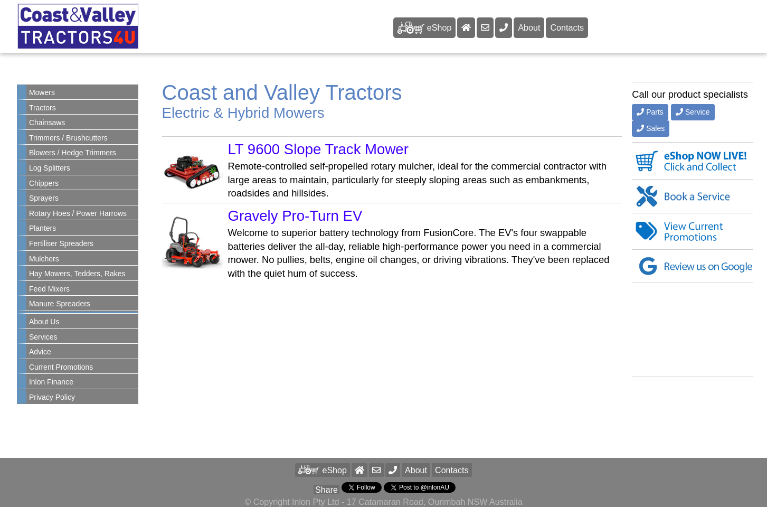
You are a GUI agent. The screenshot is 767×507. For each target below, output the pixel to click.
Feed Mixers (49, 289)
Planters (42, 228)
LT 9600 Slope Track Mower (318, 149)
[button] (392, 470)
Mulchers (44, 259)
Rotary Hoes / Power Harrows (78, 213)
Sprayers (44, 198)
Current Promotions (61, 367)
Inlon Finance (51, 382)
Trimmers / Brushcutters (68, 138)
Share (326, 489)
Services (43, 337)
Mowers (42, 92)
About (529, 27)
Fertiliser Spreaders (61, 243)
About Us (44, 321)
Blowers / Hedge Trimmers (72, 152)
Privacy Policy (52, 397)
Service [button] (693, 112)
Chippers (44, 183)
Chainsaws (47, 122)
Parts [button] (650, 112)
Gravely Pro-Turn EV (295, 216)
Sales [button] (651, 128)
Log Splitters (49, 168)
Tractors (42, 108)
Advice (40, 352)
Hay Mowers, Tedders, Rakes (77, 273)
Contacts (567, 27)
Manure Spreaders (59, 303)
